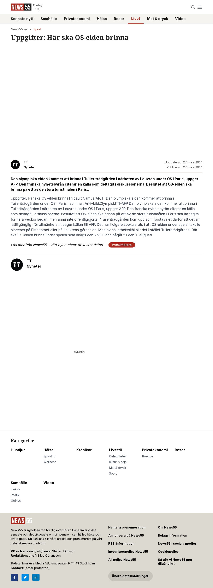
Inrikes (15, 489)
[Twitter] (25, 577)
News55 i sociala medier (177, 543)
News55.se (19, 29)
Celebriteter (117, 456)
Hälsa (102, 19)
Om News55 (167, 527)
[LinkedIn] (36, 577)
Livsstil (115, 450)
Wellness (49, 462)
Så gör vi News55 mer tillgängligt (175, 561)
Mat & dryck (157, 19)
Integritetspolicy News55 (128, 551)
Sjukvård (49, 456)
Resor (119, 19)
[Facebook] (14, 577)
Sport (37, 29)
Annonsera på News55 (126, 535)
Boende (147, 456)
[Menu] (199, 7)
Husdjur (18, 450)
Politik (15, 495)
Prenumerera (122, 245)
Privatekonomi (77, 19)
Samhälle (49, 19)
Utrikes (16, 500)
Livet (135, 19)
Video (180, 19)
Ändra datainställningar (130, 576)
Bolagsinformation (172, 535)
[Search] (192, 7)
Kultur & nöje (118, 462)
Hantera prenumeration (126, 527)
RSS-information (121, 543)
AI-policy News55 (122, 560)
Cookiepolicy (168, 551)
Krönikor (84, 450)
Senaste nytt (22, 19)
